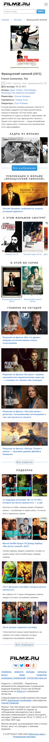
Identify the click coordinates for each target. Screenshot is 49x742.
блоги (4, 675)
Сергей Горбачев (10, 703)
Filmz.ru (21, 691)
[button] (44, 150)
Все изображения (24, 168)
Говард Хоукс (21, 100)
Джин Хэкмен (16, 90)
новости (18, 672)
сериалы (42, 672)
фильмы (30, 672)
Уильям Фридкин (22, 96)
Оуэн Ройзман (21, 103)
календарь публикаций (13, 678)
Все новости (24, 462)
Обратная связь (36, 734)
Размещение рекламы (24, 737)
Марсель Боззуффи (25, 93)
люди (22, 675)
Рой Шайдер (30, 90)
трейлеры (6, 672)
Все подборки (24, 644)
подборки (41, 675)
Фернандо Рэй (8, 93)
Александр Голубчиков (19, 700)
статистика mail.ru (37, 678)
